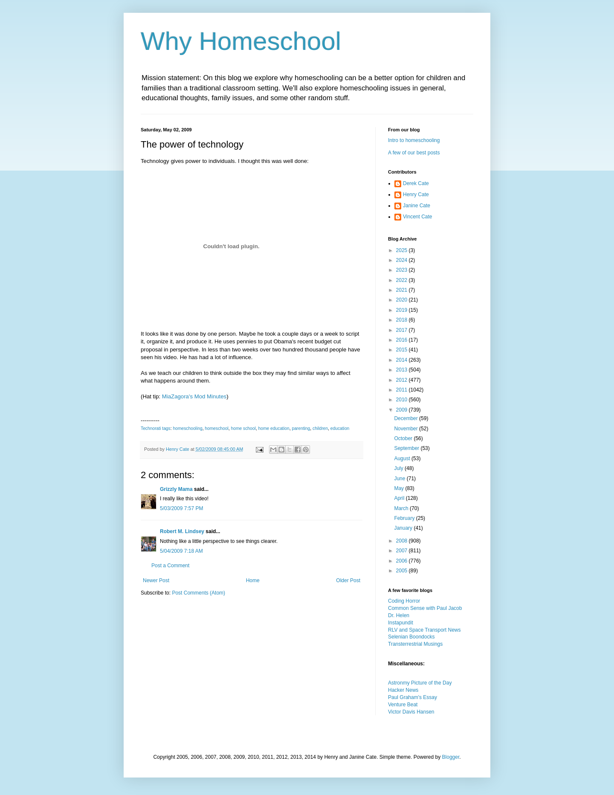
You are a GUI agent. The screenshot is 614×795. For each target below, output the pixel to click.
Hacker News (403, 690)
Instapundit (400, 623)
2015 (402, 350)
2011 (402, 390)
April (399, 498)
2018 (402, 320)
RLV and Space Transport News (424, 630)
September (407, 448)
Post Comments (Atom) (198, 593)
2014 (402, 360)
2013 (402, 370)
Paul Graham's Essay (412, 697)
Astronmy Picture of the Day (420, 683)
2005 (402, 571)
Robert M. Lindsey (182, 531)
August (402, 458)
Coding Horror (404, 601)
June (400, 479)
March (402, 508)
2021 (402, 290)
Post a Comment (170, 566)
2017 (402, 330)
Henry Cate (416, 194)
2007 (402, 551)
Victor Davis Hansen (411, 712)
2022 (402, 280)
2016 (402, 340)
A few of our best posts (414, 153)
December (406, 418)
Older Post (348, 580)
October (404, 438)
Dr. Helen (398, 615)
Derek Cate (416, 183)
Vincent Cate (417, 217)
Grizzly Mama (176, 489)
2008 (402, 541)
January (404, 528)
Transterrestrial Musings (415, 644)
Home (253, 580)
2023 (402, 270)
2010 (402, 400)
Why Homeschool (241, 41)
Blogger (451, 757)
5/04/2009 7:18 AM (181, 551)
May (399, 488)
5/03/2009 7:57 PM (181, 508)
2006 (402, 561)
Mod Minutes (210, 396)
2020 (402, 300)
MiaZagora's (177, 396)
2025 (402, 250)
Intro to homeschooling (414, 140)
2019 (402, 310)
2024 (402, 260)
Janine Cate (416, 206)
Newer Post (156, 580)
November (406, 429)
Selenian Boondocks (411, 637)
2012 (402, 380)
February (405, 518)
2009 (402, 410)
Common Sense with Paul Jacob (425, 608)
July (399, 468)
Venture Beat (402, 705)
